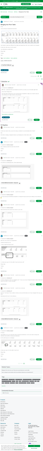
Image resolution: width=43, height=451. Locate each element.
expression (32, 381)
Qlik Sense (3, 405)
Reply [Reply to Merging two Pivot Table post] (39, 72)
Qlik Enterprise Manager (5, 415)
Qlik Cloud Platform (4, 403)
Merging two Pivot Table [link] (24, 11)
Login (17, 1)
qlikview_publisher (25, 381)
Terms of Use (31, 436)
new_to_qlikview (14, 58)
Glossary (2, 432)
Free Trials (3, 428)
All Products (3, 401)
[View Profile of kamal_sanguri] (8, 84)
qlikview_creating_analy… (6, 381)
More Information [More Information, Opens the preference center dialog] (34, 448)
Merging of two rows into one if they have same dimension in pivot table (15, 370)
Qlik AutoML (3, 406)
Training (2, 434)
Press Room (16, 427)
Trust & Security (17, 428)
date (35, 381)
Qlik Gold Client (4, 418)
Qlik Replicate (3, 410)
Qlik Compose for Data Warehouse (7, 413)
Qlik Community (4, 11)
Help (33, 4)
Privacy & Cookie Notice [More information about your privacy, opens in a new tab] (18, 449)
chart (20, 381)
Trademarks (30, 434)
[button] (41, 21)
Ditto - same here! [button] (4, 70)
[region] (20, 447)
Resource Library (4, 425)
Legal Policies (31, 431)
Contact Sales (17, 439)
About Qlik (16, 425)
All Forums (10, 11)
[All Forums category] (2, 393)
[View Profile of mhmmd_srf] (7, 21)
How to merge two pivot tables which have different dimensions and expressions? (17, 372)
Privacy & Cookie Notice (33, 432)
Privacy (15, 432)
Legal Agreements (31, 438)
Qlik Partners (3, 427)
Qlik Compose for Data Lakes (6, 412)
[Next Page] (41, 79)
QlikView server (9, 7)
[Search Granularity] (5, 17)
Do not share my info (32, 441)
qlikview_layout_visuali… (27, 379)
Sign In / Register (38, 4)
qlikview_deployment (36, 379)
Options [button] (41, 12)
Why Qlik (2, 420)
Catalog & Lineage (4, 417)
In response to (7, 87)
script (17, 381)
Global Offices (17, 437)
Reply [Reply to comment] (37, 119)
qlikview (13, 381)
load (38, 381)
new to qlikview (6, 58)
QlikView (15, 11)
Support (2, 435)
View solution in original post (7, 114)
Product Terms (31, 439)
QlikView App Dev (8, 60)
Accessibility (16, 430)
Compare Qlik (3, 430)
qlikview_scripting (19, 379)
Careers (15, 434)
